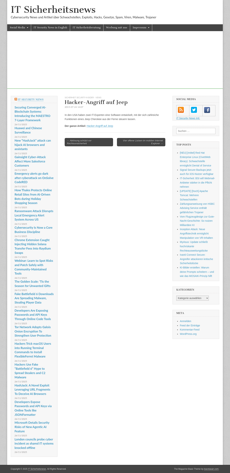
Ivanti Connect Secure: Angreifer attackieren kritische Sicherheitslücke (196, 259)
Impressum (139, 27)
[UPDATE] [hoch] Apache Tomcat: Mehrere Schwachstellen (194, 195)
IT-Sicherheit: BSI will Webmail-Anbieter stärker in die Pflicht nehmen (197, 182)
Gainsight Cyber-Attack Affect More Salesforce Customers (30, 161)
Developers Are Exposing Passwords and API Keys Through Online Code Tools (33, 315)
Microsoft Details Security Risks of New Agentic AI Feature (32, 427)
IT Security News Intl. (188, 118)
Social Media (17, 27)
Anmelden (185, 321)
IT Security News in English (50, 27)
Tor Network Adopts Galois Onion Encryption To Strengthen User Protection (33, 331)
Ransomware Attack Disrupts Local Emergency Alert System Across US (34, 215)
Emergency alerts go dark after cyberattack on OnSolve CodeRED (34, 178)
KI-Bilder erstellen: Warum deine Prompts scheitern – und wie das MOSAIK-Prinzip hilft (197, 271)
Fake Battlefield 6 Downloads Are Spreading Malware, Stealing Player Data (34, 298)
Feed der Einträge (190, 325)
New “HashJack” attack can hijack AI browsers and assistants (33, 145)
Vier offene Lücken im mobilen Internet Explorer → (143, 142)
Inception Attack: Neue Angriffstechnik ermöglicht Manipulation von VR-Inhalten (196, 233)
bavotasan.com (211, 469)
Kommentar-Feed (189, 329)
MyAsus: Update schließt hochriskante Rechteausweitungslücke (194, 246)
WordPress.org (188, 333)
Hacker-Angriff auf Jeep (100, 126)
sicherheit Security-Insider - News (83, 97)
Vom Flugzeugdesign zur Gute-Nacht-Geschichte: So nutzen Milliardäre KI (197, 221)
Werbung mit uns (116, 27)
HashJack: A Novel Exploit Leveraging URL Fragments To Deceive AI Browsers (32, 389)
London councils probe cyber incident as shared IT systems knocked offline (34, 443)
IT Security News (30, 99)
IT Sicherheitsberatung (87, 27)
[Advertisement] (115, 63)
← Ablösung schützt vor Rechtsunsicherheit (79, 142)
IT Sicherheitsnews (53, 9)
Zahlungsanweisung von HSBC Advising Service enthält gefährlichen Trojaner (197, 208)
